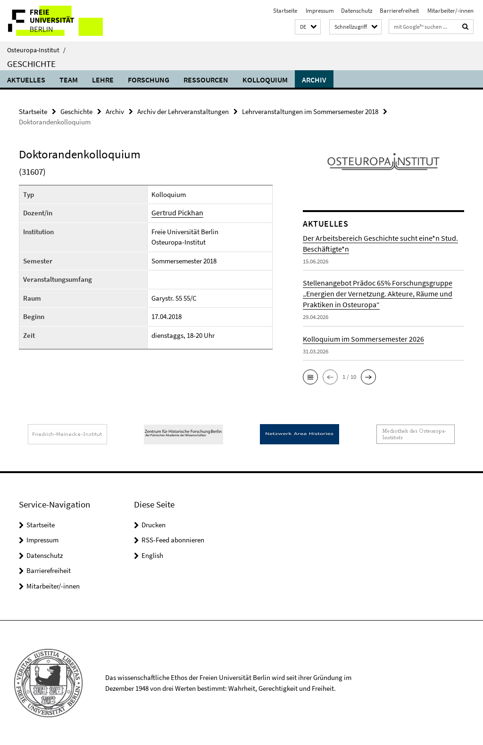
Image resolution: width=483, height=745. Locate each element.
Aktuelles (26, 79)
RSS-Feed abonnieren (173, 539)
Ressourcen (205, 79)
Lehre (103, 79)
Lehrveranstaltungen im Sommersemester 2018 (310, 110)
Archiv (314, 79)
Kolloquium (265, 79)
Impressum (319, 11)
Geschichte (31, 63)
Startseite (285, 11)
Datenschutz (357, 11)
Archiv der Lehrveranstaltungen (183, 110)
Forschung (148, 79)
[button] (308, 27)
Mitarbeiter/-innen (450, 11)
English (152, 554)
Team (68, 79)
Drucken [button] (154, 524)
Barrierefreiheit (399, 11)
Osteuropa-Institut (36, 50)
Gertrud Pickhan (175, 212)
